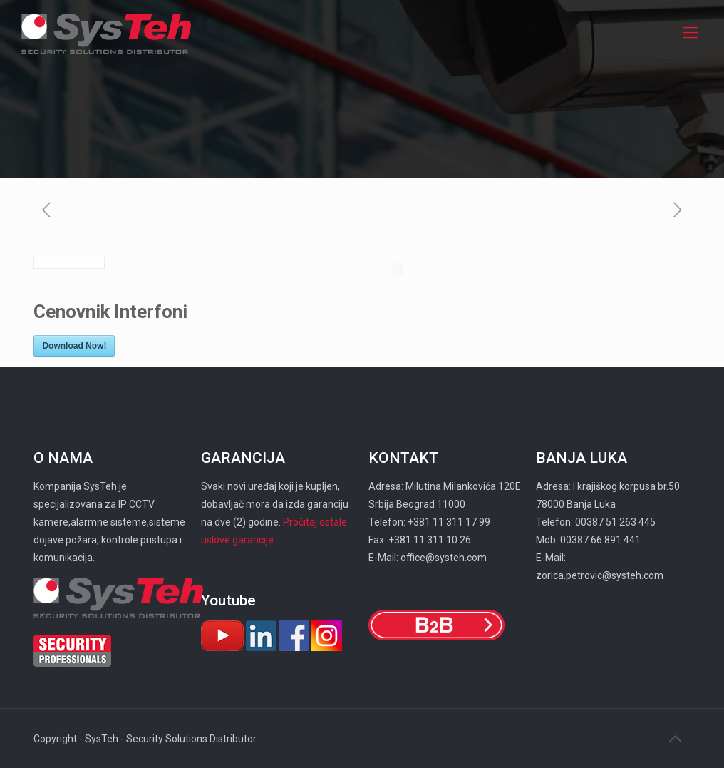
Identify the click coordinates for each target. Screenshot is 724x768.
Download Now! (74, 346)
